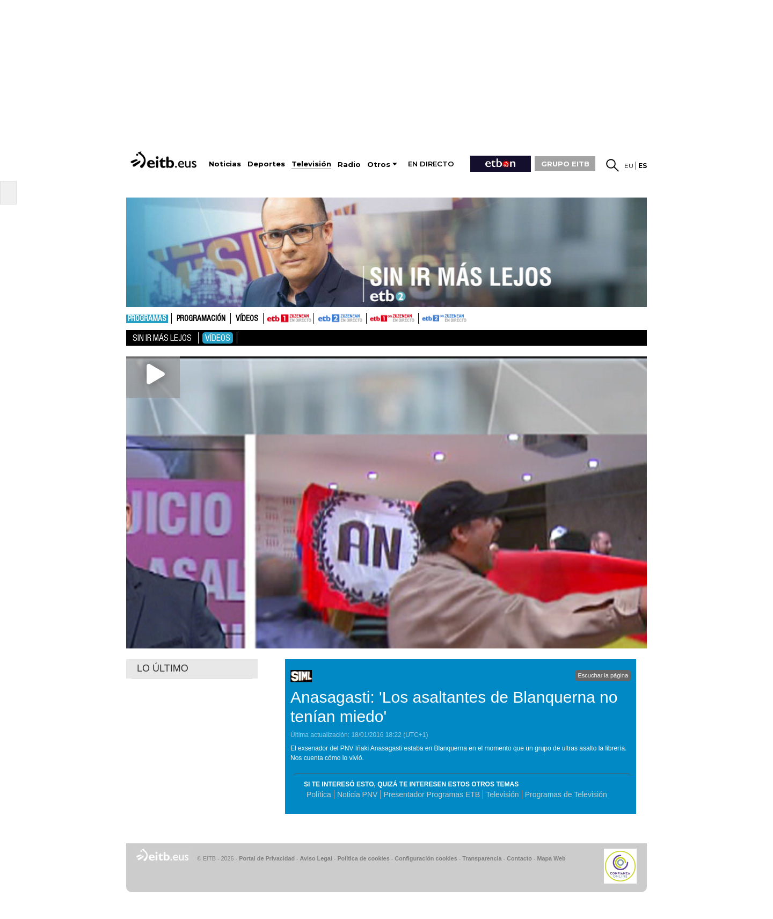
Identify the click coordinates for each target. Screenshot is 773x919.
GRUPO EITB (565, 163)
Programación (201, 319)
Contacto (519, 858)
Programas (147, 319)
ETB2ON (423, 317)
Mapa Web (551, 858)
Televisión (502, 794)
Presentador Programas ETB (431, 794)
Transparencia (481, 858)
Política (319, 794)
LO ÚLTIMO (162, 668)
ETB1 (288, 318)
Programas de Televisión (566, 794)
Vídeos (247, 319)
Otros (378, 165)
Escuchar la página (603, 675)
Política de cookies (363, 858)
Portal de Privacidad (267, 858)
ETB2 (340, 318)
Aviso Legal (316, 858)
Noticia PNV (357, 794)
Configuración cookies (426, 858)
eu (628, 166)
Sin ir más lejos (162, 338)
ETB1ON (371, 317)
